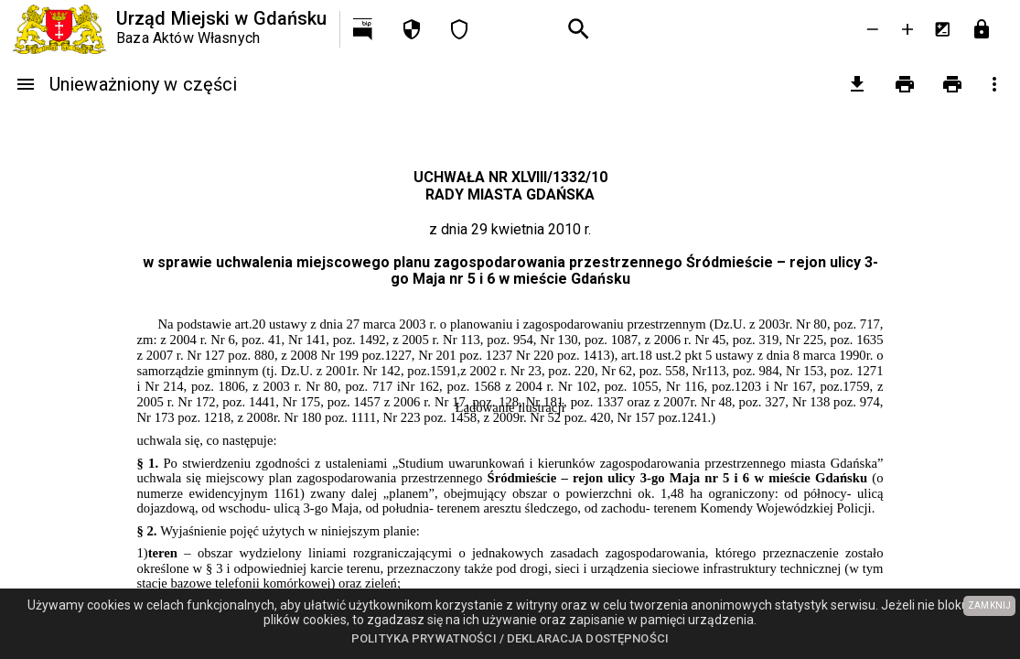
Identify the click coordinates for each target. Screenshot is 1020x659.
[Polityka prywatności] (411, 29)
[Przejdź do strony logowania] (981, 29)
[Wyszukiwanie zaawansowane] (579, 30)
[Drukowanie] (904, 84)
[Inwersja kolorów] (942, 29)
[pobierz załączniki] (857, 84)
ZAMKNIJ (989, 605)
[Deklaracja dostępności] (459, 29)
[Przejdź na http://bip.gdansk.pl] (364, 29)
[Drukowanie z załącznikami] (952, 84)
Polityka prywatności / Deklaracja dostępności (510, 638)
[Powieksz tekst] (907, 29)
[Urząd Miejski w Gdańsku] (169, 29)
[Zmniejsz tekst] (872, 29)
